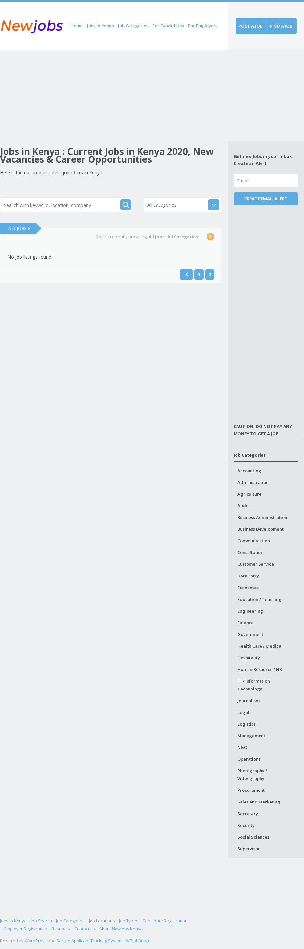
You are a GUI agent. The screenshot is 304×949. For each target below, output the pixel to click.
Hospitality (248, 658)
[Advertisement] (114, 95)
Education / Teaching (259, 599)
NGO (242, 747)
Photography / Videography (252, 774)
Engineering (250, 611)
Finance (245, 623)
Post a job (250, 26)
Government (250, 634)
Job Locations (102, 921)
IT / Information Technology (253, 685)
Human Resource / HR (259, 669)
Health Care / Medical (260, 646)
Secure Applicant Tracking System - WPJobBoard (103, 940)
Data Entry (248, 576)
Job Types (128, 921)
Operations (249, 759)
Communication (253, 541)
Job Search (41, 921)
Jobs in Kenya (100, 26)
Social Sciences (253, 837)
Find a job (281, 26)
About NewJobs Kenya (121, 928)
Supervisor (248, 849)
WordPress (36, 940)
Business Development (260, 529)
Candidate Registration (165, 921)
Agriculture (249, 494)
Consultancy (249, 552)
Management (251, 736)
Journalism (248, 700)
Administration (253, 482)
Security (246, 825)
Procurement (251, 790)
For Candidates (168, 26)
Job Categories (133, 26)
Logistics (246, 724)
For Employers (202, 26)
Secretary (247, 813)
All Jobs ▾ (19, 228)
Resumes (61, 928)
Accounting (249, 471)
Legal (243, 712)
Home (76, 26)
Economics (248, 587)
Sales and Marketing (258, 802)
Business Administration (262, 517)
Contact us (84, 928)
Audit (243, 506)
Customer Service (255, 564)
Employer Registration (25, 928)
